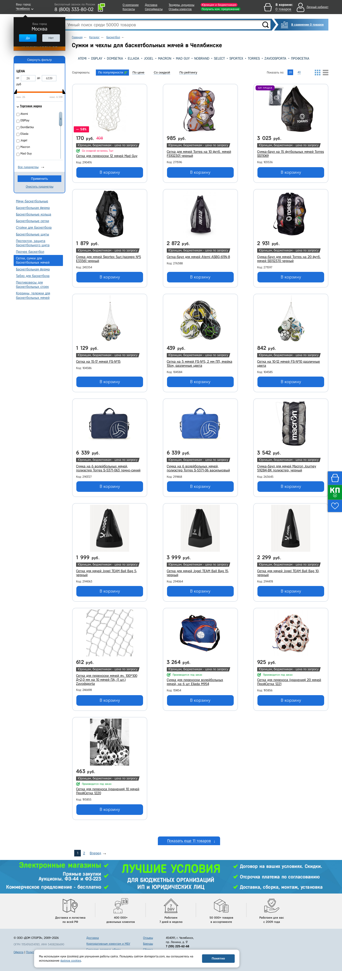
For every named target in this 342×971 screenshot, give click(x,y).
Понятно (218, 958)
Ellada (133, 58)
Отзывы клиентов (180, 9)
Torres (254, 58)
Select (219, 58)
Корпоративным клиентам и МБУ (108, 943)
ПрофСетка (300, 58)
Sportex (236, 58)
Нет (51, 38)
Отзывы (148, 937)
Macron (164, 58)
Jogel (148, 58)
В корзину (110, 172)
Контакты (129, 9)
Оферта (18, 952)
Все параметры (28, 167)
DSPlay (96, 58)
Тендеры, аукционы (181, 4)
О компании (131, 4)
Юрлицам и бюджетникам (219, 4)
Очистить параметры (39, 186)
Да (28, 38)
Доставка (151, 4)
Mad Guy (183, 58)
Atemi (82, 58)
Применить (39, 179)
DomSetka (115, 58)
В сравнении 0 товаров (307, 24)
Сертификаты (154, 9)
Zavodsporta (275, 58)
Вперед (95, 853)
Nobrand (201, 58)
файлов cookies (70, 960)
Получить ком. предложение (220, 9)
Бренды (148, 943)
